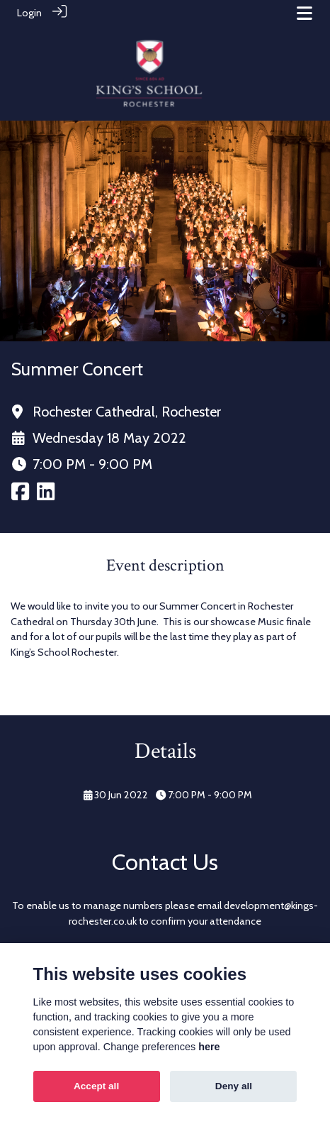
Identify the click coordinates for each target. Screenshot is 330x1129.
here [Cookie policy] (209, 1046)
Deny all (233, 1086)
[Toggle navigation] (304, 13)
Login (29, 12)
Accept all (96, 1086)
